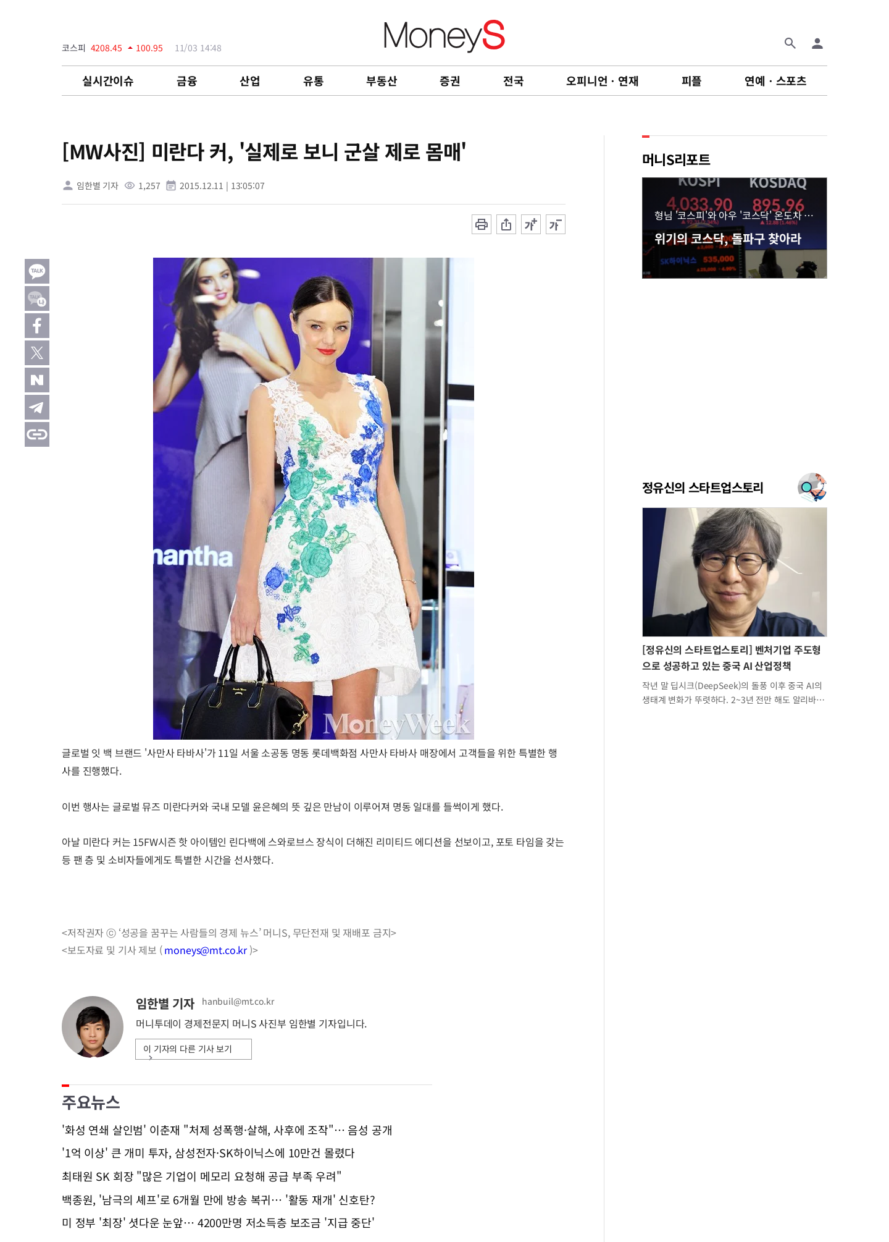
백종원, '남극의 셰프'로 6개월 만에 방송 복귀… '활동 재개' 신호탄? (218, 1200)
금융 (187, 80)
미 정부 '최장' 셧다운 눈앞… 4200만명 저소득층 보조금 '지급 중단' (218, 1223)
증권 (450, 80)
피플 (692, 80)
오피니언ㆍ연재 (602, 80)
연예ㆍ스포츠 (776, 80)
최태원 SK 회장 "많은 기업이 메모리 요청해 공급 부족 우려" (202, 1176)
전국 (513, 80)
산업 (250, 80)
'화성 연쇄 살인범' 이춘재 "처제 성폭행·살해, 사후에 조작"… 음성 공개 (227, 1130)
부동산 (381, 80)
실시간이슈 (108, 80)
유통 (313, 80)
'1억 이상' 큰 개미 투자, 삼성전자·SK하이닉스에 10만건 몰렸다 (208, 1153)
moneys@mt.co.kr (205, 949)
